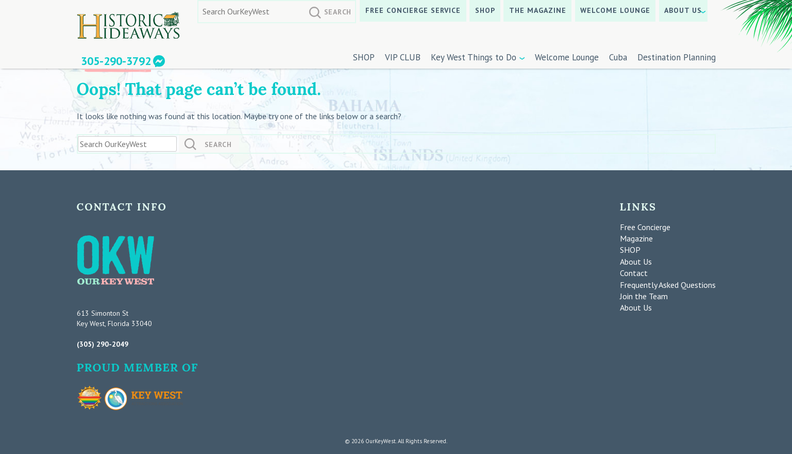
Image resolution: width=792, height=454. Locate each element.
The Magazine (537, 10)
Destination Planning (676, 57)
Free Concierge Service (413, 10)
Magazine (636, 238)
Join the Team (644, 296)
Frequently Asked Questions (668, 285)
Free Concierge (645, 227)
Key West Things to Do (473, 57)
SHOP (485, 10)
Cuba (618, 57)
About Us (683, 10)
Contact (634, 273)
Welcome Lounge (615, 10)
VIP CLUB (402, 57)
